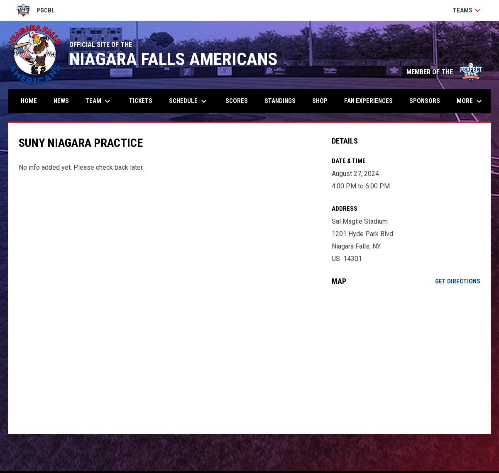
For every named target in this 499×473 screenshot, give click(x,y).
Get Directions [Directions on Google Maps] (457, 281)
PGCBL (36, 10)
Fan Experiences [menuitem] (368, 101)
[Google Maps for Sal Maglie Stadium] (406, 359)
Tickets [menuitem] (140, 101)
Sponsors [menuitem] (424, 101)
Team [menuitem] (99, 101)
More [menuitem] (470, 101)
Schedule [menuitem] (189, 101)
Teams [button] (467, 10)
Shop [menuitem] (320, 101)
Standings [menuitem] (280, 101)
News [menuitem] (61, 101)
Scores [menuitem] (236, 101)
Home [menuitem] (29, 101)
